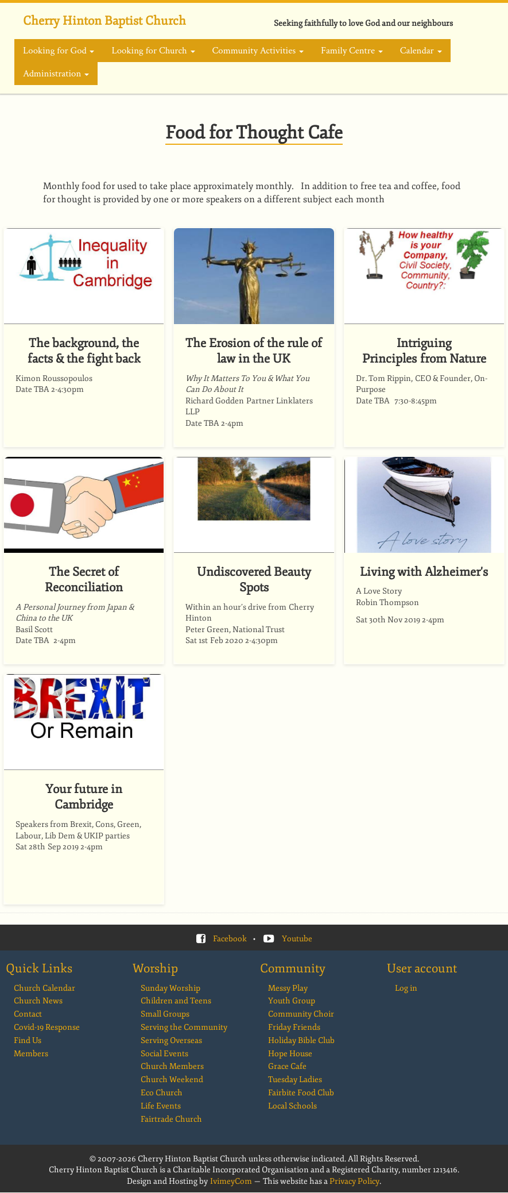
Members (31, 1054)
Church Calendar (44, 988)
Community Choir (301, 1014)
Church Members (172, 1066)
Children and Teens (176, 1001)
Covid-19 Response (47, 1027)
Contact (28, 1014)
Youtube (297, 939)
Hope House (290, 1054)
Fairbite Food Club (301, 1093)
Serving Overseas (171, 1040)
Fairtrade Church (171, 1119)
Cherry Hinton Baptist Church (104, 20)
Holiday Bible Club (301, 1040)
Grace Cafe (287, 1066)
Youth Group (291, 1001)
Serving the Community (184, 1027)
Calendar (421, 50)
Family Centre (352, 50)
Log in (406, 988)
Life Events (161, 1106)
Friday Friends (294, 1027)
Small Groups (165, 1014)
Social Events (164, 1054)
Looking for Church (153, 50)
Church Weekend (172, 1079)
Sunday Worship (170, 988)
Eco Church (162, 1093)
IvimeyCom (231, 1181)
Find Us (27, 1040)
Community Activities (258, 50)
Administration (56, 73)
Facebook (230, 939)
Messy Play (288, 988)
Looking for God (58, 50)
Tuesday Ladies (295, 1079)
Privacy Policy (354, 1181)
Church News (38, 1001)
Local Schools (292, 1106)
